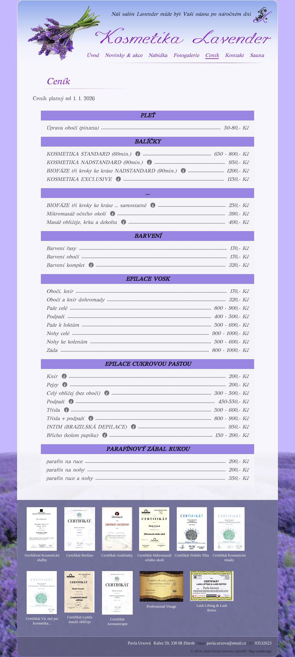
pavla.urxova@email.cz (226, 643)
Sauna (257, 55)
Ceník (212, 55)
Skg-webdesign (260, 651)
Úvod (93, 55)
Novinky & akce (123, 55)
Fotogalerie (186, 55)
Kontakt (234, 55)
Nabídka (157, 55)
